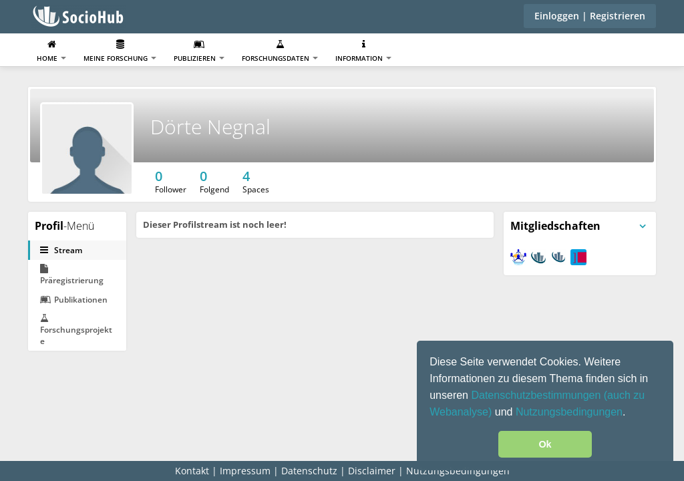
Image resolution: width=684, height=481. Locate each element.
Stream (61, 250)
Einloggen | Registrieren (589, 15)
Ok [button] (544, 444)
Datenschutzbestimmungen (537, 395)
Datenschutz (309, 470)
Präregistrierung (72, 275)
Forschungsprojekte (76, 330)
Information (363, 51)
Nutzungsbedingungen (569, 412)
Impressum (245, 470)
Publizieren (199, 51)
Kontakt (192, 470)
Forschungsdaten (280, 51)
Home (51, 51)
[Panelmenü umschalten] (642, 226)
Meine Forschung (119, 51)
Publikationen (74, 299)
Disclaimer (371, 470)
